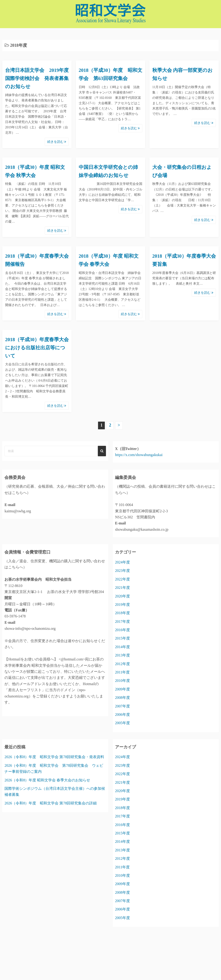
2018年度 (122, 613)
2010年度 (122, 681)
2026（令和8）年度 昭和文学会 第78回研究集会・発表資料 (54, 757)
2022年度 (122, 579)
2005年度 (122, 723)
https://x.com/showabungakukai (139, 455)
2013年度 (122, 655)
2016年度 (122, 630)
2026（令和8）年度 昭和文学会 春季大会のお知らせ (47, 780)
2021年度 (122, 588)
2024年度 (122, 562)
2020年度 (122, 596)
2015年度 (122, 638)
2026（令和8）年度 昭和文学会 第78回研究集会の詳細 (50, 803)
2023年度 (122, 571)
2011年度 (122, 672)
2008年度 (122, 698)
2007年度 (122, 706)
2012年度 (122, 664)
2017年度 (122, 621)
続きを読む (56, 141)
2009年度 (122, 689)
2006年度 (122, 715)
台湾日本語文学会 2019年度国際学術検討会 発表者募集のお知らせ (37, 78)
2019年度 (122, 605)
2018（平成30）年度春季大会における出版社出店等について (37, 347)
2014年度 (122, 647)
